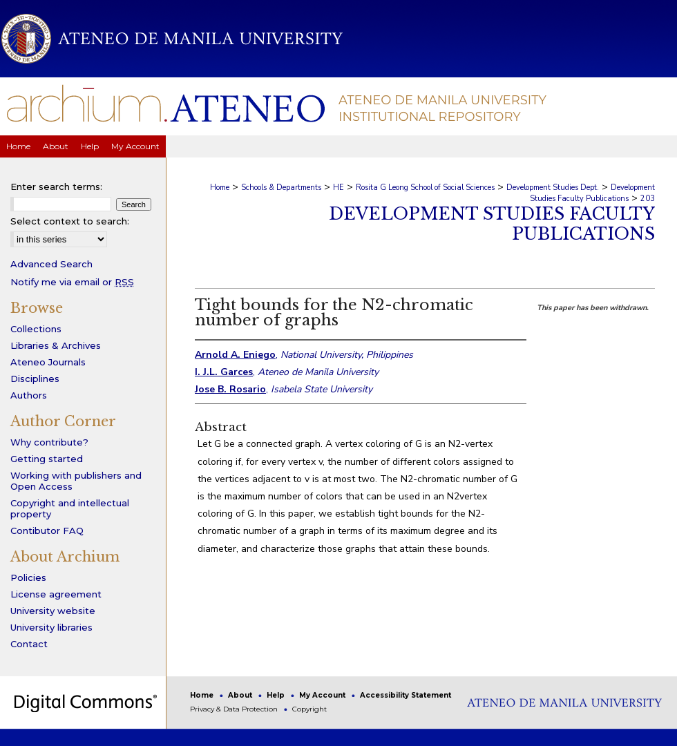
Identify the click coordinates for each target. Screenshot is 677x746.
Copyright (309, 709)
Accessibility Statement (405, 695)
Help (277, 695)
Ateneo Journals (48, 361)
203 (647, 198)
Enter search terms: (56, 186)
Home (219, 187)
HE (338, 187)
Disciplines (34, 378)
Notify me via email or (72, 281)
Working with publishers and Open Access (76, 481)
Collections (35, 328)
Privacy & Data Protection (235, 709)
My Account (323, 695)
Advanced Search (51, 263)
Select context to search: (69, 221)
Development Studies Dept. (552, 187)
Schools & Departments (281, 187)
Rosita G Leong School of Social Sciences (425, 187)
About (241, 695)
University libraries (51, 627)
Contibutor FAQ (47, 530)
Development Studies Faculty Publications (592, 193)
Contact (29, 643)
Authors (28, 395)
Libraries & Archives (55, 345)
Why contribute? (49, 442)
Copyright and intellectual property (69, 508)
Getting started (46, 458)
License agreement (56, 594)
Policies (28, 577)
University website (52, 610)
